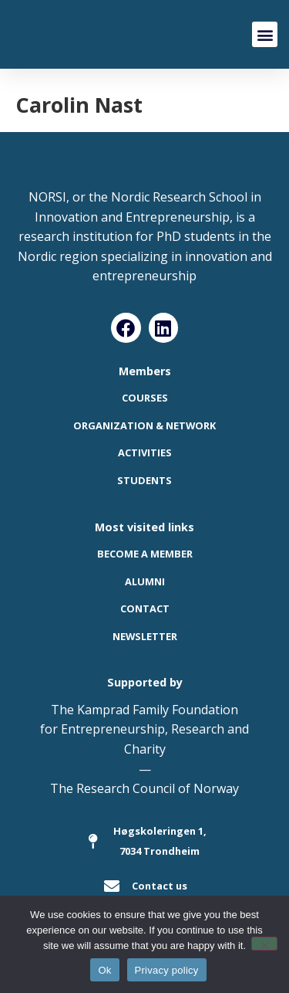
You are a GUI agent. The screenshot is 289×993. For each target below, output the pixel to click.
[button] (264, 34)
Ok (104, 970)
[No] (264, 944)
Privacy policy (167, 970)
